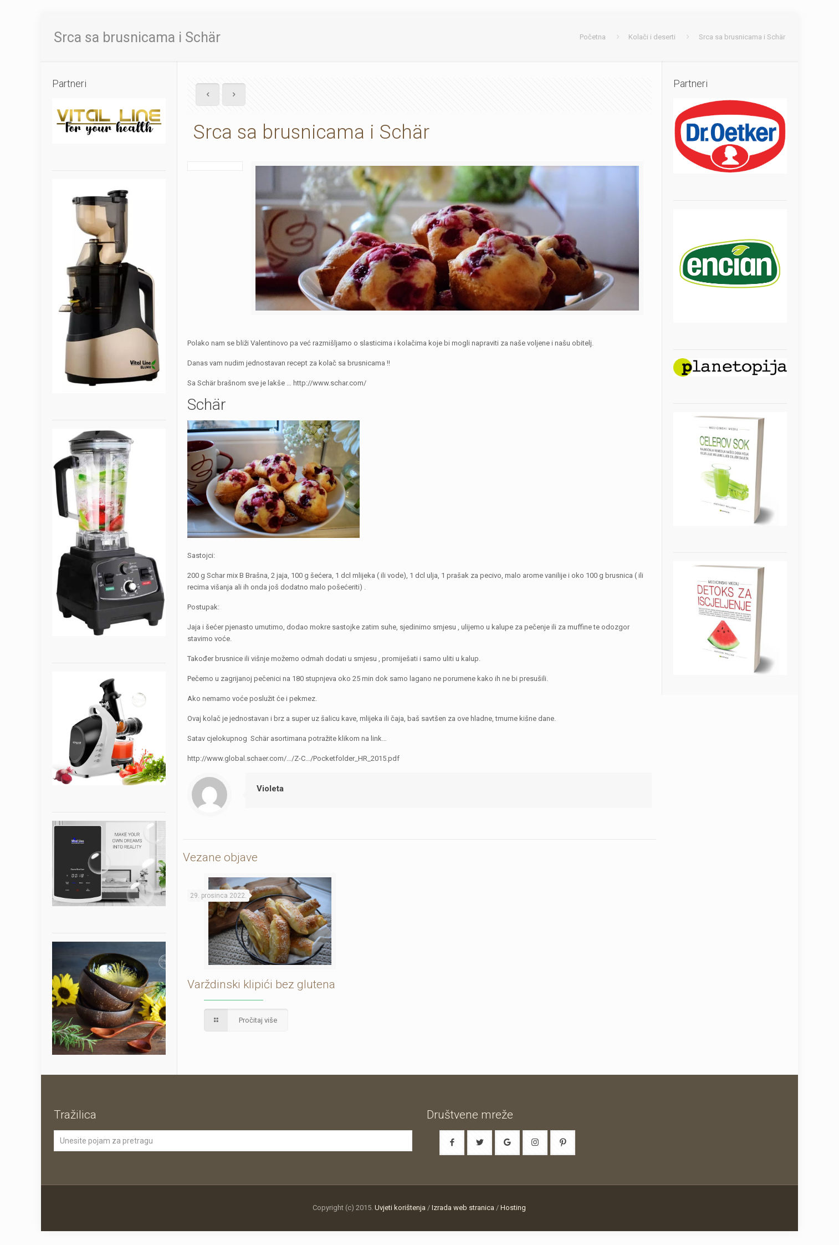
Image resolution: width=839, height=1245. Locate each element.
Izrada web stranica (463, 1207)
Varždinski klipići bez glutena (261, 984)
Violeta (270, 789)
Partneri (690, 83)
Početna (593, 37)
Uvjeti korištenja (400, 1207)
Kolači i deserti (652, 37)
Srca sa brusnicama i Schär (742, 37)
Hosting (513, 1207)
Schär (206, 404)
